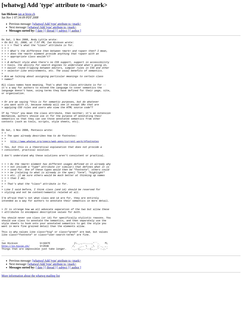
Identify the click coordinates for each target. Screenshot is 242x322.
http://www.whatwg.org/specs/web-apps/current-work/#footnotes (54, 162)
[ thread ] (50, 30)
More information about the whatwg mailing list (31, 318)
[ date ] (40, 30)
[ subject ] (63, 30)
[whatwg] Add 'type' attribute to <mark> (56, 23)
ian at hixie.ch (26, 14)
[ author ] (75, 30)
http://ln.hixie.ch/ (15, 287)
